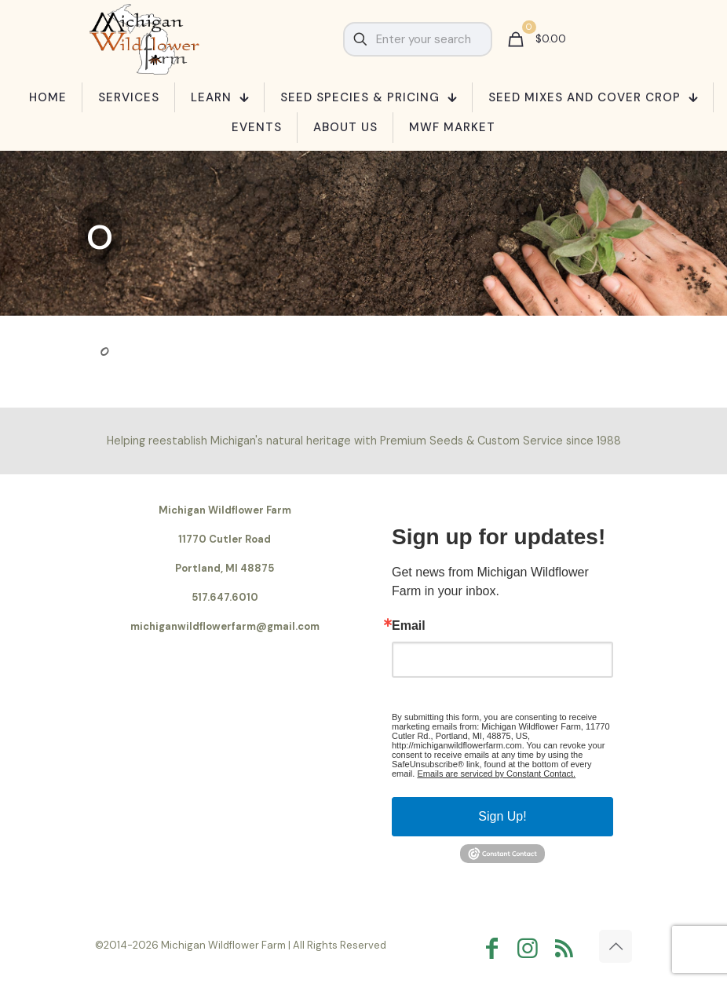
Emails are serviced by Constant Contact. (496, 773)
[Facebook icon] (495, 948)
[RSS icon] (567, 948)
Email (409, 626)
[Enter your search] (417, 39)
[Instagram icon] (531, 948)
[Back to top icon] (615, 946)
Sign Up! (502, 816)
